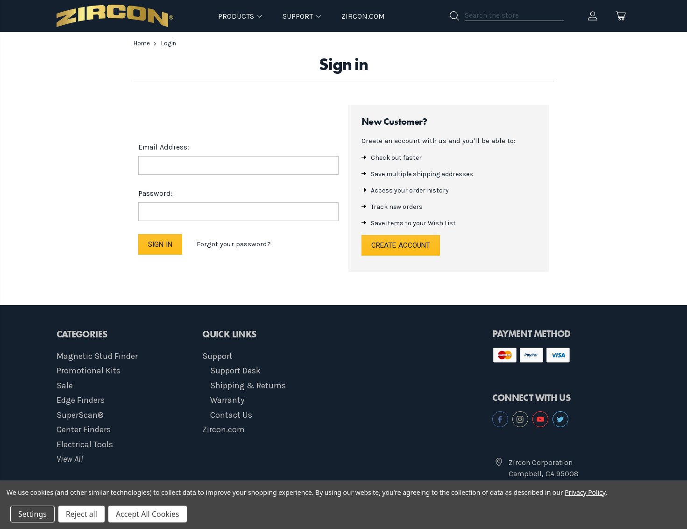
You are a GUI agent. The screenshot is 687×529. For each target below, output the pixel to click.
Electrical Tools (85, 444)
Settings (32, 514)
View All (70, 459)
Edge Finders (81, 400)
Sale (65, 385)
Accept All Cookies (147, 514)
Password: (155, 193)
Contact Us (231, 415)
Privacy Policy (585, 492)
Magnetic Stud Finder (97, 356)
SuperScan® (80, 415)
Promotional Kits (88, 370)
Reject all (81, 514)
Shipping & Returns (248, 385)
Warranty (227, 400)
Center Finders (84, 429)
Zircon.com (363, 16)
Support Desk (235, 370)
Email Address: (163, 147)
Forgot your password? (234, 244)
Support (217, 356)
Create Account (400, 245)
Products (240, 16)
